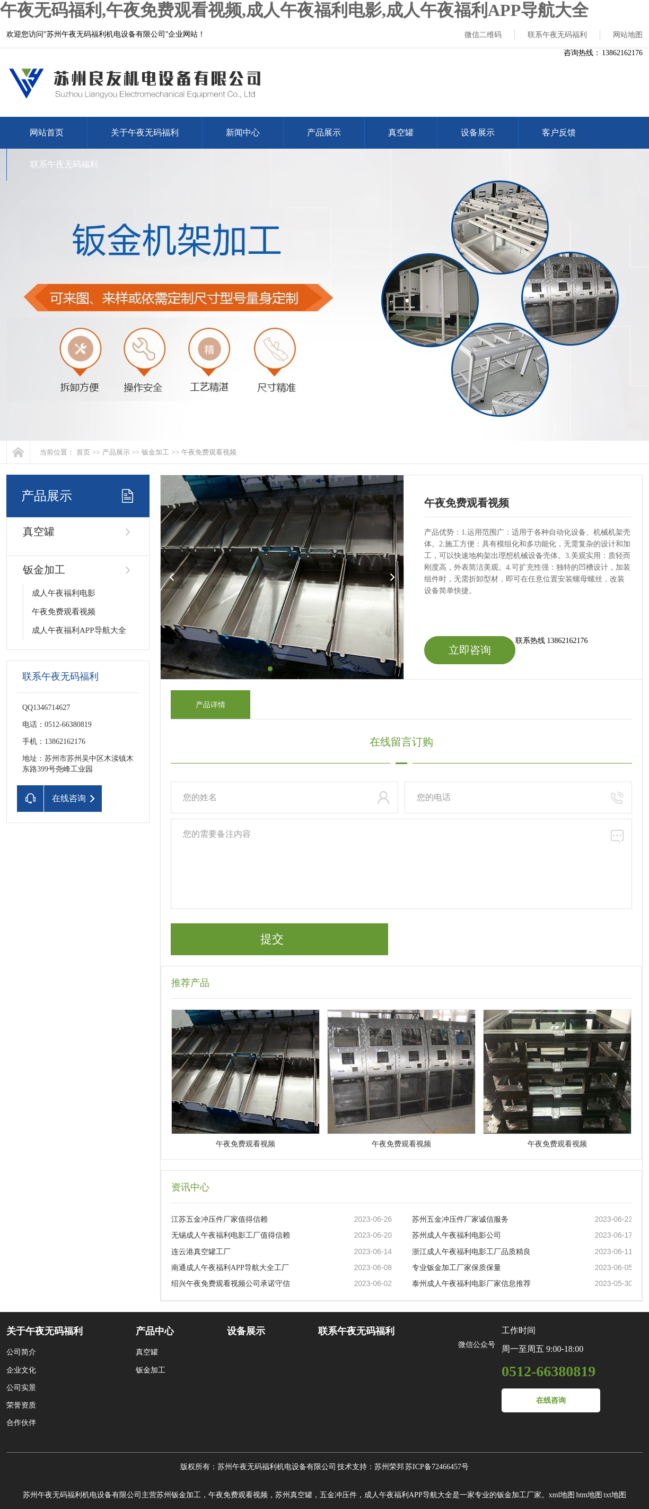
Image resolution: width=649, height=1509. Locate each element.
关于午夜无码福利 (145, 132)
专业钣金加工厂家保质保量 (456, 1268)
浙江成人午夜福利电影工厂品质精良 (471, 1252)
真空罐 (401, 132)
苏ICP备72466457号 (437, 1467)
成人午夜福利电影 (63, 593)
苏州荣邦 (389, 1467)
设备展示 (478, 132)
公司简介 (21, 1352)
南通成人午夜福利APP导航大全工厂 (230, 1268)
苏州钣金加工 (178, 1495)
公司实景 (21, 1388)
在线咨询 (551, 1400)
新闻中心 (243, 132)
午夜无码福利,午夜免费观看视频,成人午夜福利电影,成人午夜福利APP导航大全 (294, 10)
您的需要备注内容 (401, 864)
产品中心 (155, 1331)
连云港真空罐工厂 (201, 1252)
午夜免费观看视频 (208, 452)
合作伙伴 (21, 1423)
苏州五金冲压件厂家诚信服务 (460, 1219)
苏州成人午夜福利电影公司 (456, 1235)
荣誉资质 (21, 1405)
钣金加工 (155, 452)
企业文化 (21, 1370)
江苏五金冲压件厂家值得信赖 (219, 1219)
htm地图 (589, 1495)
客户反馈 (559, 132)
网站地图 (628, 35)
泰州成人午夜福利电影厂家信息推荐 (471, 1284)
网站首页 (47, 132)
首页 (83, 452)
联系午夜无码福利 (557, 35)
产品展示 (324, 132)
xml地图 (562, 1495)
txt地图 (614, 1495)
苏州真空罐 (293, 1495)
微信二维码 (483, 35)
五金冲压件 (338, 1495)
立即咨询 (470, 650)
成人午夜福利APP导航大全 (79, 630)
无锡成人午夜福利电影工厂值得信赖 (230, 1235)
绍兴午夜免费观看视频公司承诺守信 (230, 1284)
